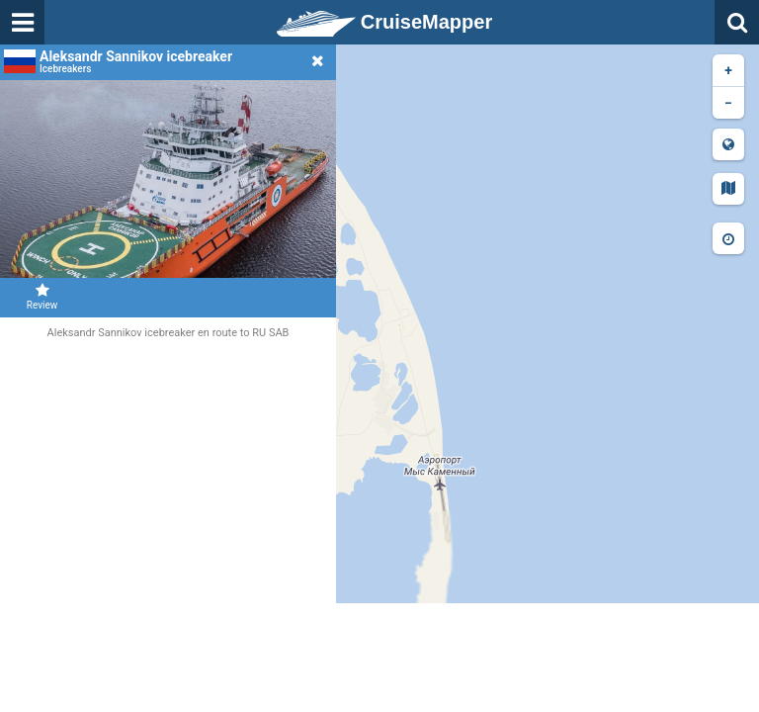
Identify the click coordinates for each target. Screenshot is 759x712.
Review (42, 297)
